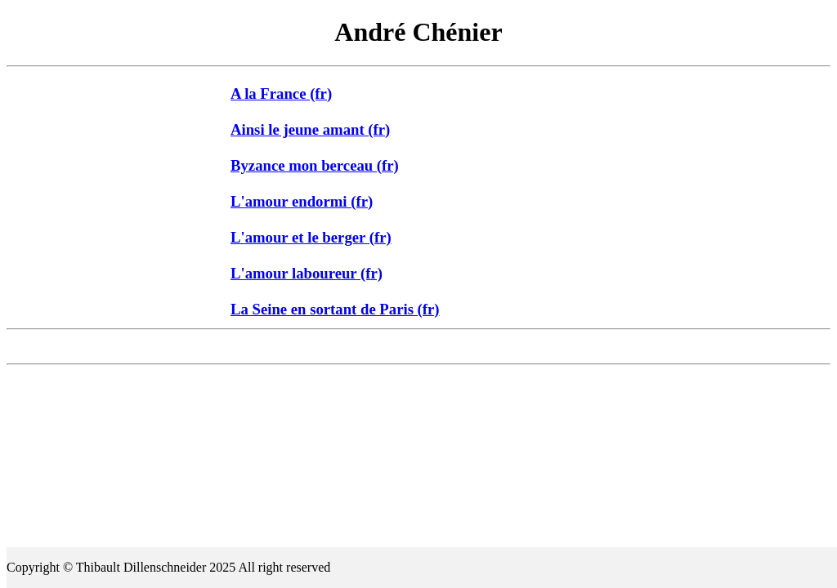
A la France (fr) (281, 93)
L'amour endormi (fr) (302, 201)
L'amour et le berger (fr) (311, 237)
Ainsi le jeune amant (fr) (310, 129)
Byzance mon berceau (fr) (315, 165)
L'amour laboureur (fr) (307, 273)
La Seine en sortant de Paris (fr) (335, 309)
